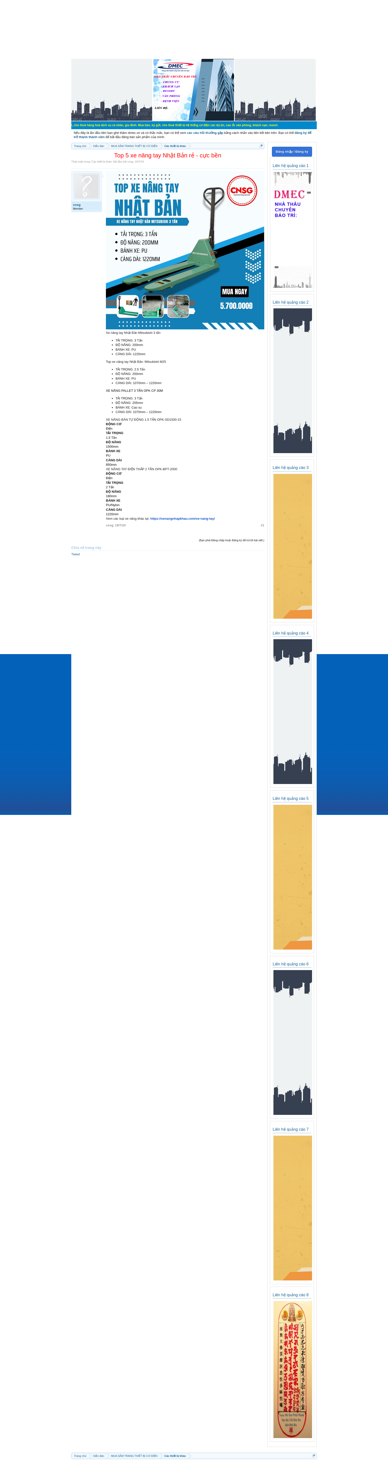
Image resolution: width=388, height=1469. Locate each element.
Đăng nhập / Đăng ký (292, 151)
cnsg (130, 161)
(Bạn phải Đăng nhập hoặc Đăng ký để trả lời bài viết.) (231, 540)
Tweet (75, 554)
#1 (262, 525)
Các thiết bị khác (102, 161)
